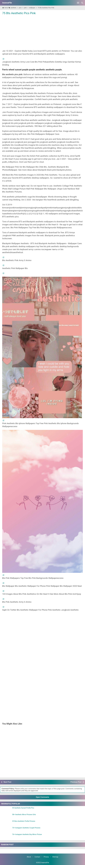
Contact (37, 857)
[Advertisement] (42, 31)
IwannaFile (7, 3)
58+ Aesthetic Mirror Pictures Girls (24, 814)
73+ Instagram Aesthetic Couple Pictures (26, 828)
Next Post (7, 782)
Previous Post (76, 782)
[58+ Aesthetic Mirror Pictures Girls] (6, 816)
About (29, 857)
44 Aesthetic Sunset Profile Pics (23, 808)
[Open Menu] (78, 3)
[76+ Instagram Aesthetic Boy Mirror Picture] (6, 836)
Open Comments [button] (42, 797)
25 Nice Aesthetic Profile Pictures (23, 821)
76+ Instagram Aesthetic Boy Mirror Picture (27, 834)
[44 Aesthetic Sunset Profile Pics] (6, 810)
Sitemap (55, 857)
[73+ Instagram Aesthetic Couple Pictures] (6, 830)
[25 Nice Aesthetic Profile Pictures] (6, 823)
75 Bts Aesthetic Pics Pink (19, 13)
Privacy (46, 857)
